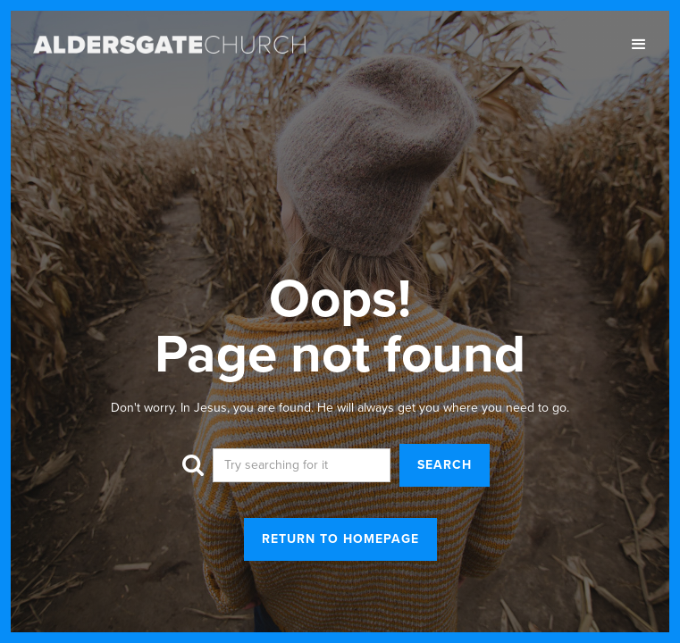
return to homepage (340, 539)
